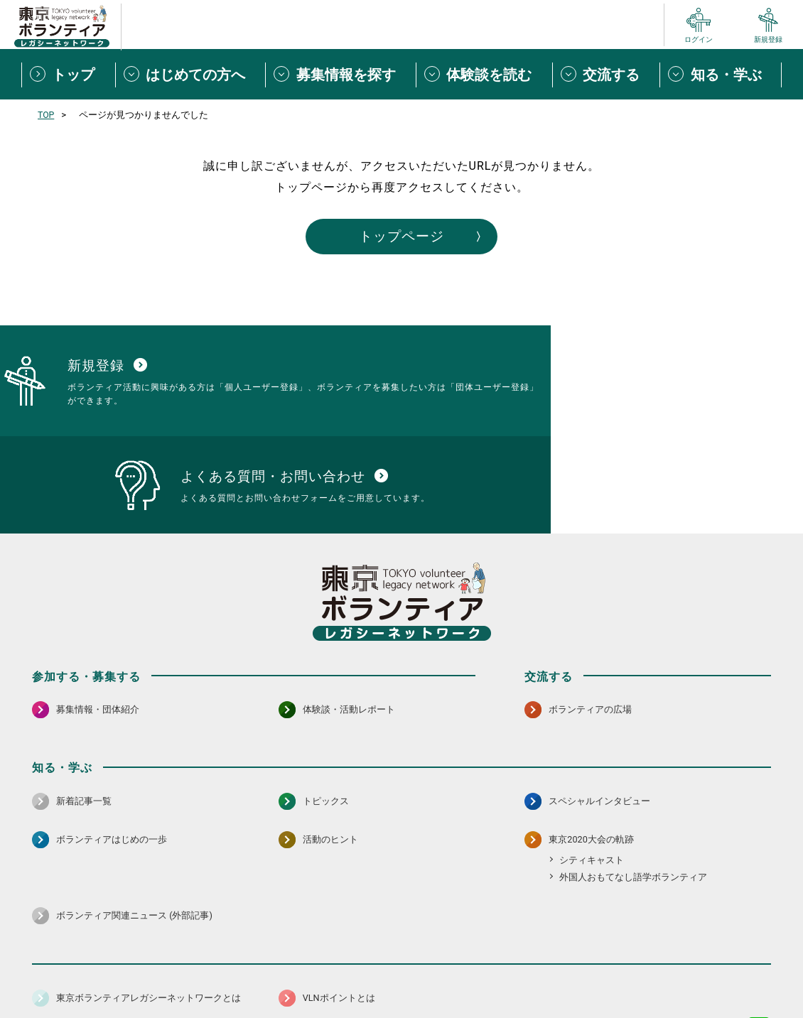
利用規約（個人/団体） (466, 971)
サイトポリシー (172, 971)
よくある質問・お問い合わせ (678, 971)
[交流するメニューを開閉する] (606, 74)
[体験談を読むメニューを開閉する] (484, 74)
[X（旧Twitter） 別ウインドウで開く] (728, 934)
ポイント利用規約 (567, 971)
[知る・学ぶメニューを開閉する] (720, 74)
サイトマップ (94, 971)
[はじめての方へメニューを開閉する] (190, 74)
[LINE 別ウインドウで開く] (759, 934)
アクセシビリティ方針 (356, 971)
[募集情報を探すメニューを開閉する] (340, 74)
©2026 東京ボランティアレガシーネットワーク (401, 1003)
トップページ (401, 237)
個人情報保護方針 (258, 971)
